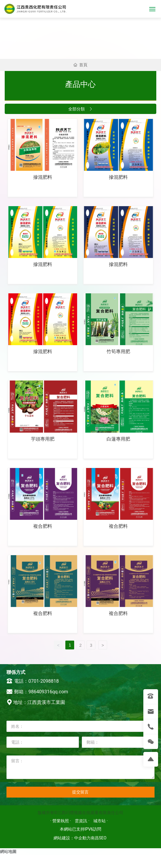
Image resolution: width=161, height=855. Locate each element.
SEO (103, 838)
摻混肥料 (42, 177)
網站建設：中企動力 (72, 838)
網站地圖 (8, 851)
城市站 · (100, 820)
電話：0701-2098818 (32, 681)
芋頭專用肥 (42, 438)
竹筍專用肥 (118, 351)
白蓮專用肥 (118, 438)
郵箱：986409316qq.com (37, 691)
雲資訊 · (82, 820)
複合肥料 (42, 526)
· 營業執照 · (61, 820)
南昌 (95, 838)
